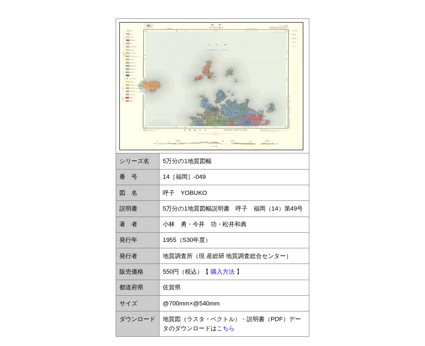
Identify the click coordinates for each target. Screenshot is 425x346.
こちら (226, 328)
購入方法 (223, 271)
